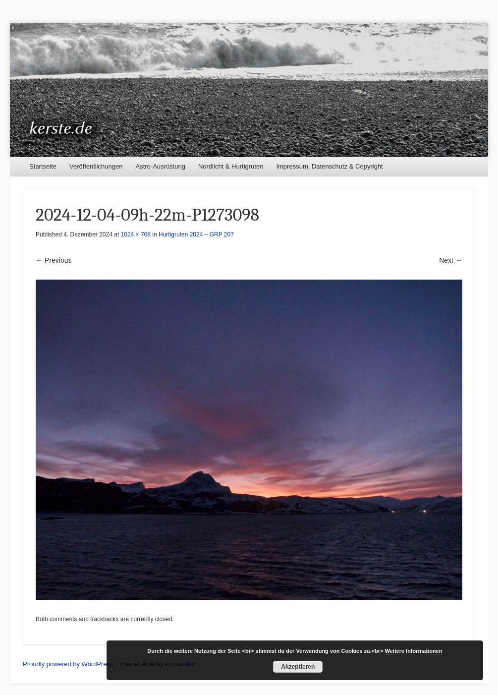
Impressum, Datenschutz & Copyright (329, 166)
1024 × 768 (136, 234)
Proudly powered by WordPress (68, 664)
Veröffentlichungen (95, 166)
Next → (450, 260)
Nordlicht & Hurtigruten (231, 166)
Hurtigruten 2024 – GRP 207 (196, 234)
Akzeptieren (298, 666)
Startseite (42, 166)
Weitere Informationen (414, 651)
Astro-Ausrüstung (160, 166)
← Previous (53, 260)
